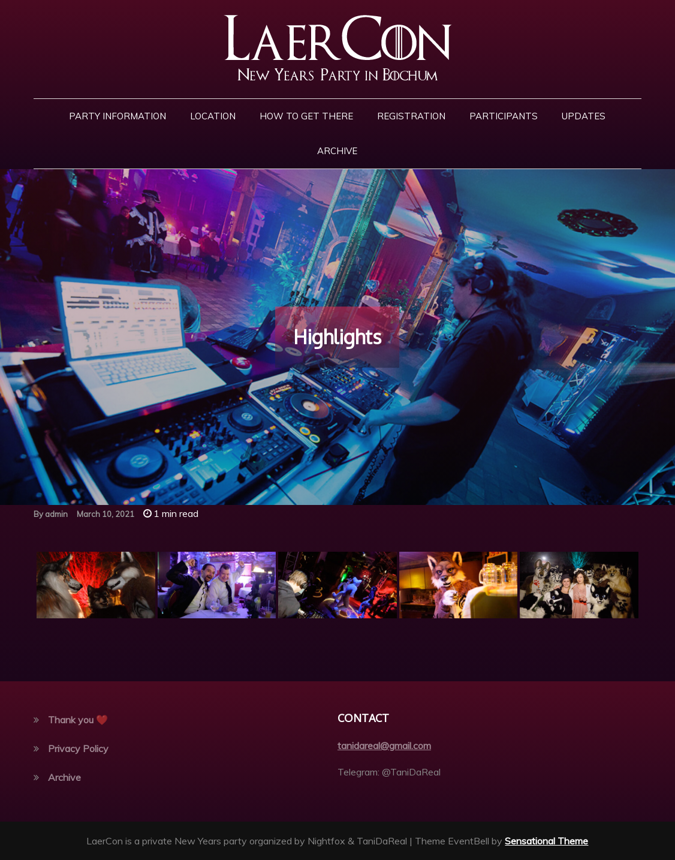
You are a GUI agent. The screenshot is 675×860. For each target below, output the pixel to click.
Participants (503, 116)
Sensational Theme (546, 841)
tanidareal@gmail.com (384, 745)
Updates (583, 116)
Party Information (117, 116)
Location (213, 116)
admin (56, 514)
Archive (337, 151)
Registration (411, 116)
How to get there (306, 116)
